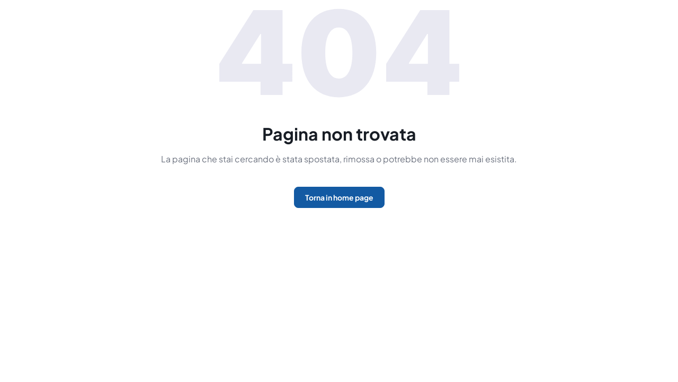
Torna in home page (339, 197)
